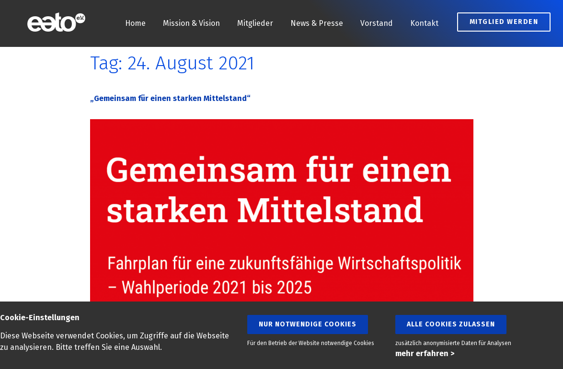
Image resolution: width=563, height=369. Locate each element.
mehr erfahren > (424, 353)
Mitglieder (255, 23)
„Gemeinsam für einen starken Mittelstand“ (170, 98)
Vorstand (376, 23)
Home (135, 23)
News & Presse (316, 23)
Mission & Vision (191, 23)
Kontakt (424, 23)
